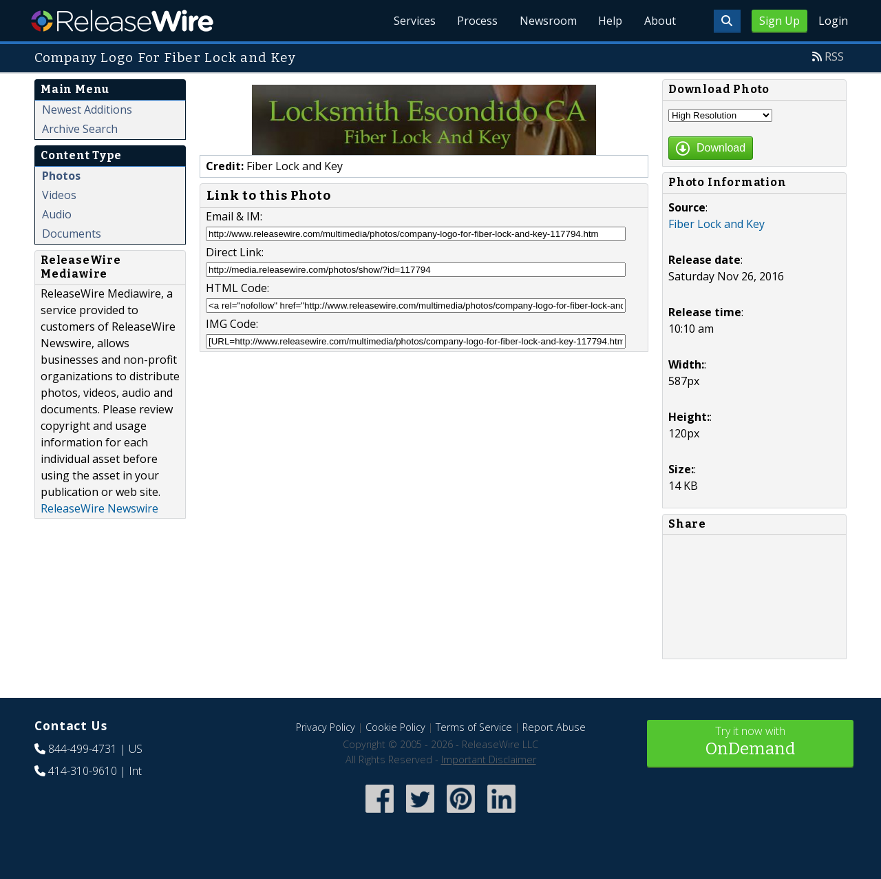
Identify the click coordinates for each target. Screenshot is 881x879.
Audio (57, 214)
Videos (59, 195)
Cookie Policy (395, 727)
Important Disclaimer (488, 759)
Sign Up (779, 20)
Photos (61, 175)
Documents (71, 233)
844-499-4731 (82, 748)
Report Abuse (554, 727)
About (659, 20)
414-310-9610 (82, 770)
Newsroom (546, 20)
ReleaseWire (122, 20)
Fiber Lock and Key (716, 223)
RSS (834, 56)
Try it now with (750, 742)
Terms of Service (474, 727)
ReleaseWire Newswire (99, 508)
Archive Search (80, 128)
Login (833, 20)
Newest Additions (87, 109)
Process (476, 20)
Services (413, 20)
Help (609, 20)
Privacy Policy (325, 727)
